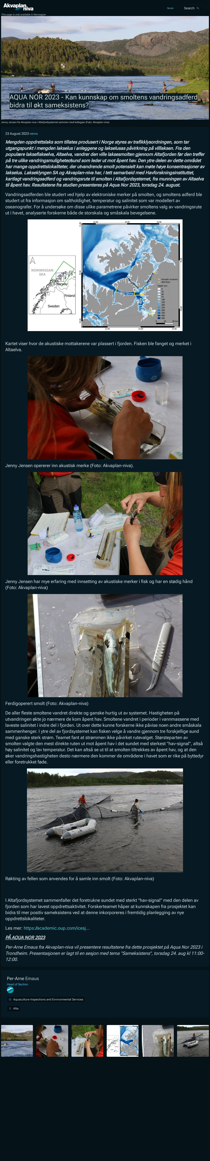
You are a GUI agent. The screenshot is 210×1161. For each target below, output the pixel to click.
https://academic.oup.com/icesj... (57, 928)
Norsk (170, 8)
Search (192, 8)
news (34, 134)
